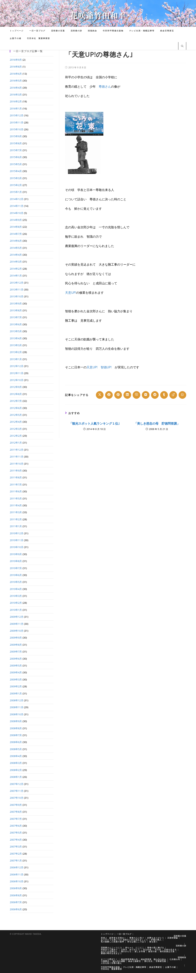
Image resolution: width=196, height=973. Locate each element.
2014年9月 (16, 220)
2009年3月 (16, 679)
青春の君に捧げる (155, 947)
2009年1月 (16, 693)
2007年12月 (16, 784)
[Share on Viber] (136, 395)
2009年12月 (16, 616)
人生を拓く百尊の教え (111, 963)
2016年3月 (16, 94)
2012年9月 (16, 387)
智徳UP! (106, 367)
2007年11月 (16, 791)
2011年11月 (16, 456)
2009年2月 (16, 686)
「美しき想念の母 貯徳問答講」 (157, 423)
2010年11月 (16, 540)
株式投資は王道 (167, 951)
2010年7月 (16, 568)
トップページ (107, 934)
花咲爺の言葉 (180, 936)
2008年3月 (16, 763)
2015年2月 (16, 185)
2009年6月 (16, 658)
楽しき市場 (140, 951)
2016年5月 (16, 80)
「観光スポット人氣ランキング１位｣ (94, 423)
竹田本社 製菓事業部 (111, 969)
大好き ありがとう (130, 949)
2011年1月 (16, 526)
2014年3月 (16, 261)
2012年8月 (16, 394)
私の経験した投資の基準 (112, 941)
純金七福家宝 (134, 961)
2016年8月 (16, 66)
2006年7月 (16, 902)
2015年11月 (16, 122)
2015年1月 (16, 192)
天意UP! (70, 292)
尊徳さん (105, 86)
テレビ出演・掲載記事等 (134, 967)
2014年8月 (16, 226)
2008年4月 (16, 756)
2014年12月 (16, 199)
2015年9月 (16, 136)
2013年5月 (16, 331)
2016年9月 (16, 59)
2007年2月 (16, 853)
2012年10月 (16, 380)
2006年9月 (16, 888)
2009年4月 (16, 672)
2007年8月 (16, 811)
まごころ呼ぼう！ (109, 959)
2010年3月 (16, 596)
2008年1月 (16, 777)
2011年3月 (16, 512)
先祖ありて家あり (109, 949)
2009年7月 (16, 651)
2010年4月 (16, 589)
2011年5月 (16, 498)
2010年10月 (16, 547)
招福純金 (182, 957)
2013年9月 (16, 303)
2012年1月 (16, 442)
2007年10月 (16, 797)
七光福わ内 (174, 959)
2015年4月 (16, 171)
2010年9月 (16, 554)
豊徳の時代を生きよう (111, 953)
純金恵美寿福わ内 (129, 959)
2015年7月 (16, 150)
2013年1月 (16, 359)
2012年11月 (16, 373)
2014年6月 (16, 240)
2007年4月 (16, 839)
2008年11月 (16, 707)
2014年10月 (16, 213)
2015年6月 (16, 157)
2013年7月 (16, 317)
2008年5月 (16, 749)
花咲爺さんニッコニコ (111, 947)
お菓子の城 (170, 967)
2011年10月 (16, 463)
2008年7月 (16, 735)
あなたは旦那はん (109, 951)
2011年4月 (16, 505)
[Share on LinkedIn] (127, 395)
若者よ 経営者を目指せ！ (113, 937)
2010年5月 (16, 582)
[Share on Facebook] (109, 395)
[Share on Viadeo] (173, 395)
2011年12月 (16, 449)
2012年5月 (16, 415)
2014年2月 (16, 268)
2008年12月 (16, 700)
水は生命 (147, 949)
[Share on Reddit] (155, 395)
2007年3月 (16, 846)
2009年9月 (16, 637)
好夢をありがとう (155, 937)
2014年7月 (16, 234)
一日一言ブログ (124, 934)
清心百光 (148, 961)
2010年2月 (16, 602)
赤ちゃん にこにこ (134, 947)
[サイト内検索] (182, 46)
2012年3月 (16, 429)
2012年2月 (16, 435)
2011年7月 (16, 484)
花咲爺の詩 (181, 945)
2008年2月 (16, 770)
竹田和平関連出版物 (110, 967)
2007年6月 (16, 825)
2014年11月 (16, 206)
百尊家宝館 (161, 961)
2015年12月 (16, 115)
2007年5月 (16, 832)
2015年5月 (16, 164)
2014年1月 (16, 275)
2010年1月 (16, 610)
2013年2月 (16, 352)
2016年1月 (16, 108)
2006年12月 (16, 867)
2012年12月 (16, 366)
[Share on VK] (145, 395)
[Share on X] (100, 395)
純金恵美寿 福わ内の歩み (153, 959)
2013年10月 (16, 296)
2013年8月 (16, 310)
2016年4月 (16, 87)
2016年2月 (16, 101)
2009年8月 (16, 644)
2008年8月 (16, 728)
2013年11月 (16, 289)
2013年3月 (16, 345)
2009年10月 (16, 630)
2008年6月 (16, 742)
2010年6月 (16, 575)
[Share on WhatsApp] (182, 395)
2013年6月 (16, 324)
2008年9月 (16, 721)
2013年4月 (16, 338)
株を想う (153, 941)
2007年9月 (16, 805)
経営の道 (152, 951)
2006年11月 (16, 874)
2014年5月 (16, 248)
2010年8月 (16, 561)
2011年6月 (16, 491)
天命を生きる (170, 949)
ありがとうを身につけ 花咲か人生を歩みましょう (124, 939)
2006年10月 (16, 881)
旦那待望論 (172, 937)
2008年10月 (16, 714)
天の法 (158, 949)
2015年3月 (16, 178)
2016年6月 (16, 73)
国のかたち (126, 951)
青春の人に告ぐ (136, 937)
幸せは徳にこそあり (136, 941)
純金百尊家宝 (155, 967)
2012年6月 (16, 408)
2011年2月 (16, 519)
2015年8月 (16, 143)
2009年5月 (16, 665)
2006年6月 (16, 909)
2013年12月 (16, 282)
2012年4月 (16, 421)
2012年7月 (16, 401)
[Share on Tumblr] (164, 395)
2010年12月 (16, 533)
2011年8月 (16, 477)
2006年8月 (16, 895)
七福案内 (105, 961)
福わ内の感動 (119, 961)
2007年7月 (16, 818)
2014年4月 (16, 254)
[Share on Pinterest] (118, 395)
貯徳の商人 (156, 939)
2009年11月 (16, 624)
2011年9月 (16, 470)
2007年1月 (16, 860)
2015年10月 (16, 129)
